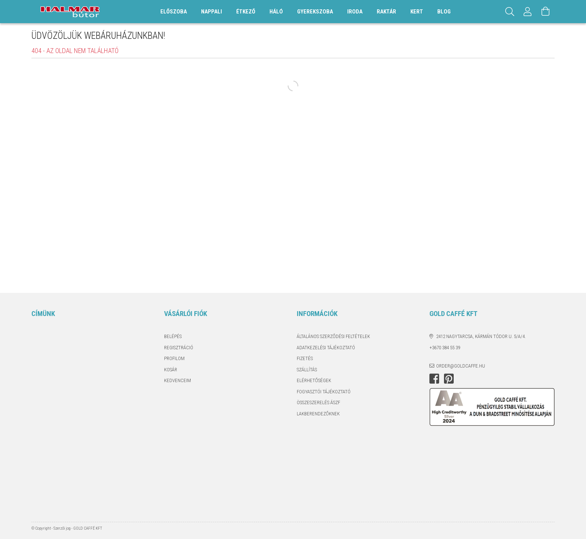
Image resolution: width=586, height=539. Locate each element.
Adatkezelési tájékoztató (326, 347)
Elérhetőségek (314, 380)
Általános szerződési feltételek (333, 336)
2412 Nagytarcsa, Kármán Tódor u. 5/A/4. (481, 336)
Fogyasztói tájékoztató (324, 391)
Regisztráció (178, 347)
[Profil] (528, 11)
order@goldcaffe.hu (460, 366)
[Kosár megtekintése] (546, 11)
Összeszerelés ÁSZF (318, 402)
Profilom (174, 358)
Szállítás (307, 369)
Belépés (173, 336)
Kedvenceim (177, 380)
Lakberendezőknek (318, 413)
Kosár (170, 369)
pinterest (449, 378)
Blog (444, 11)
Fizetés (305, 358)
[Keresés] (510, 11)
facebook (434, 378)
